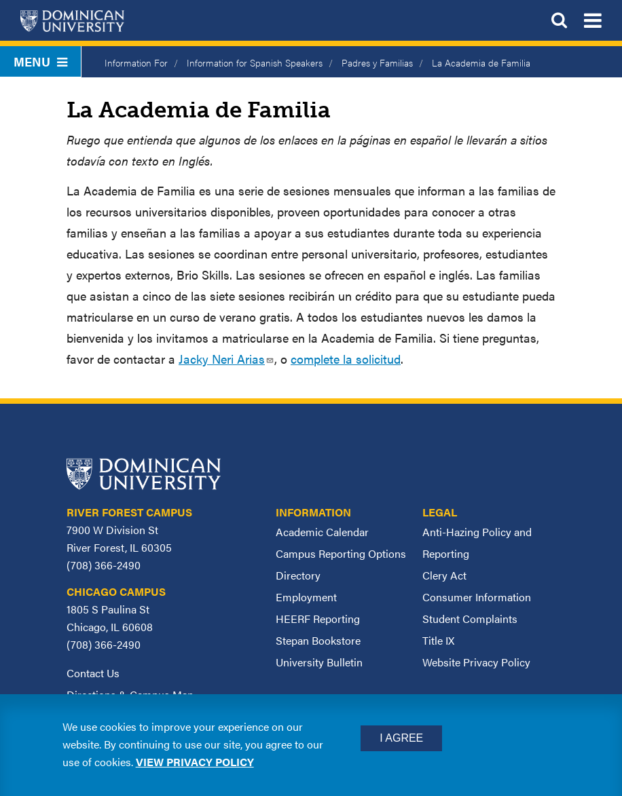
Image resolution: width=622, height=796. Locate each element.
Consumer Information (476, 597)
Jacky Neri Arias (226, 358)
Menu (40, 61)
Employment (306, 597)
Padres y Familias (377, 62)
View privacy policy (195, 762)
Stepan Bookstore (318, 640)
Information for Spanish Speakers (255, 62)
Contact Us (93, 673)
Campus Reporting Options (341, 553)
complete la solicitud (346, 358)
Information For (136, 62)
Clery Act (444, 575)
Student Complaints (469, 618)
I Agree (401, 738)
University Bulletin (319, 662)
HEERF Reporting (318, 618)
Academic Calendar (322, 531)
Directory (298, 575)
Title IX (438, 640)
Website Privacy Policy (476, 662)
